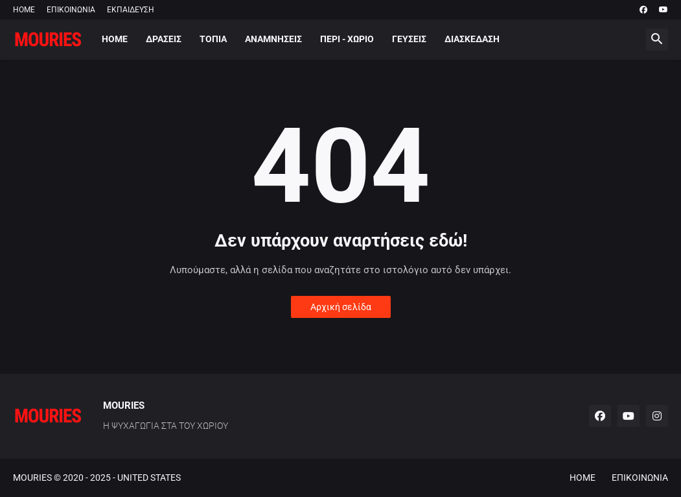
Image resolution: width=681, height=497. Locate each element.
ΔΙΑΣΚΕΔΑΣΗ (472, 39)
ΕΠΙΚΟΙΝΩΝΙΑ (71, 9)
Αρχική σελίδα (340, 307)
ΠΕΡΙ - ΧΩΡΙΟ (347, 39)
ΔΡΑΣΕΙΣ (163, 39)
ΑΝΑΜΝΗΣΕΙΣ (273, 39)
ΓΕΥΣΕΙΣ (409, 39)
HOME (24, 9)
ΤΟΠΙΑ (213, 39)
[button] (657, 40)
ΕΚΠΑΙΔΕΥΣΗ (130, 9)
